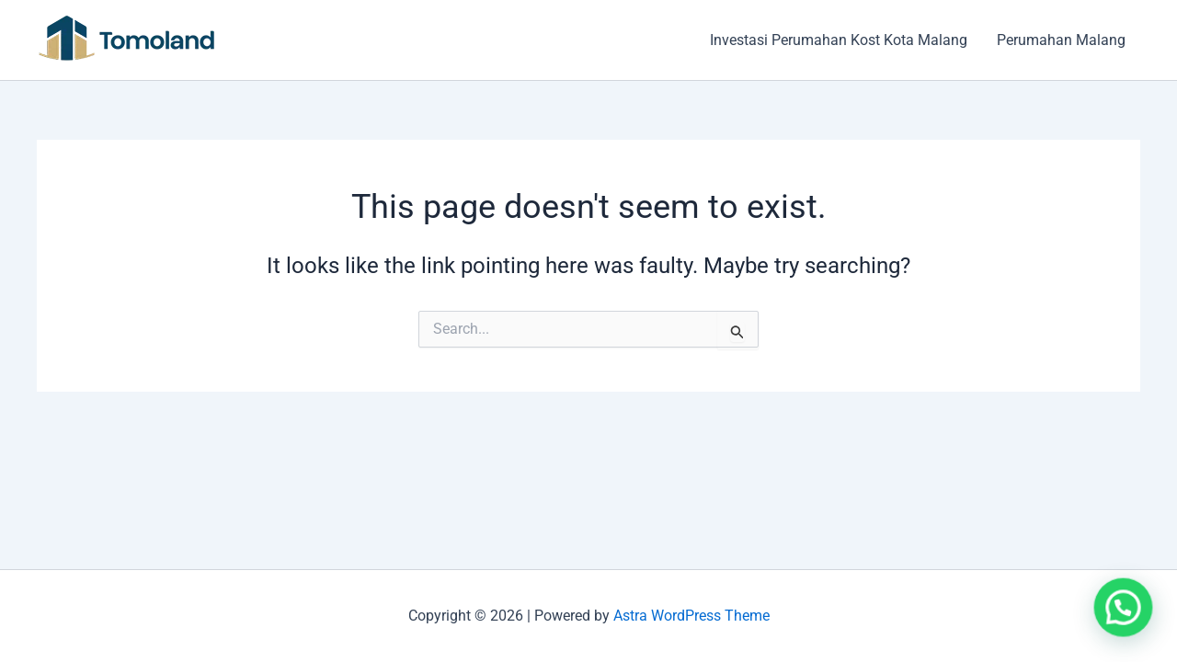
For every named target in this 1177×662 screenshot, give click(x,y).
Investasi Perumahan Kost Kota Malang (838, 40)
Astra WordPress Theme (691, 615)
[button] (1126, 616)
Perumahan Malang (1061, 40)
